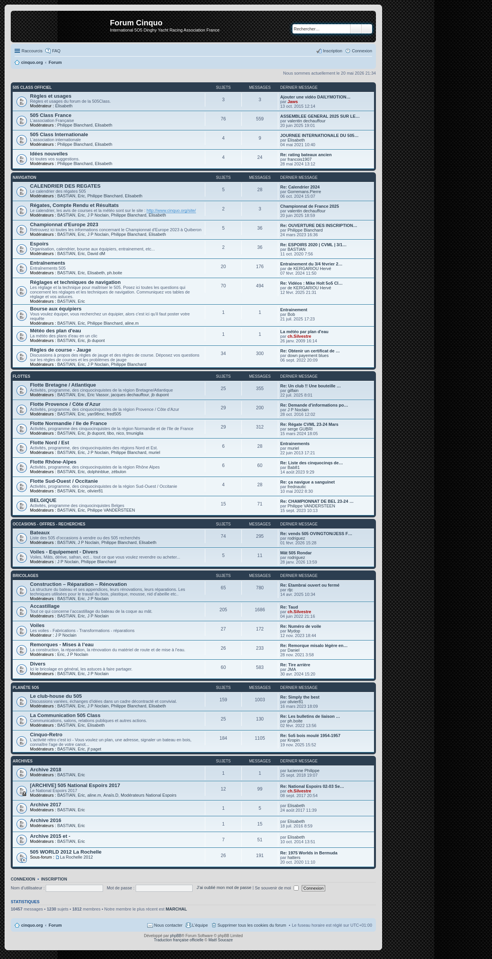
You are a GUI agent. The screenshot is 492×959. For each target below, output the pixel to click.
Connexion (23, 879)
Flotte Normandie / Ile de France (68, 423)
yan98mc (96, 414)
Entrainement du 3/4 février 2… (311, 264)
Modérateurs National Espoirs (148, 795)
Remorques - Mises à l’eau (62, 644)
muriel (154, 452)
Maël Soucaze (220, 940)
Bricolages (25, 576)
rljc (290, 589)
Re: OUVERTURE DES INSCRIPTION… (318, 225)
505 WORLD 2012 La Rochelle (65, 852)
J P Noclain (97, 215)
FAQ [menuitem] (56, 50)
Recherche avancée (367, 28)
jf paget (94, 749)
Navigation (24, 177)
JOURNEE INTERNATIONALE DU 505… (319, 135)
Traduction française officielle (178, 940)
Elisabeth (63, 105)
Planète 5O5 (26, 687)
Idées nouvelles (49, 154)
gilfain (293, 390)
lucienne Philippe (303, 770)
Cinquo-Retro (46, 734)
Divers (37, 664)
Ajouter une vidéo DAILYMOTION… (315, 97)
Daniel (293, 650)
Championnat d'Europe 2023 (64, 224)
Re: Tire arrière (295, 664)
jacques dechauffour (130, 394)
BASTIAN (66, 195)
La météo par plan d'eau (304, 331)
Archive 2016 (45, 820)
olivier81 (95, 491)
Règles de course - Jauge (60, 350)
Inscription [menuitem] (332, 50)
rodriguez (296, 538)
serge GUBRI (300, 429)
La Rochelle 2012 (76, 857)
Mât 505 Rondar (296, 552)
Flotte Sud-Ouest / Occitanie (64, 481)
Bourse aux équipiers (55, 309)
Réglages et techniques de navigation (75, 282)
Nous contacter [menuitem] (168, 925)
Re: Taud (289, 607)
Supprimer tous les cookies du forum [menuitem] (252, 925)
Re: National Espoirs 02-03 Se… (312, 786)
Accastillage (45, 606)
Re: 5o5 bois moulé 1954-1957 (310, 735)
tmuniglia (134, 433)
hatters (294, 857)
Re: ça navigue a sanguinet (307, 482)
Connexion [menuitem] (362, 50)
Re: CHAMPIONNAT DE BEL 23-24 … (317, 501)
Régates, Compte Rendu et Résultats (74, 205)
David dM (96, 253)
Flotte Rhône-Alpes (53, 462)
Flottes (21, 376)
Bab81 (294, 467)
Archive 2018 (45, 769)
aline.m (131, 323)
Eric (81, 195)
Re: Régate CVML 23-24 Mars (309, 424)
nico (120, 433)
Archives (23, 761)
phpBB (175, 936)
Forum (55, 925)
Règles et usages (50, 96)
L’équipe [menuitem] (200, 925)
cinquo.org (32, 925)
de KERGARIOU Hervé (309, 268)
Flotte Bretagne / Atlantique (63, 385)
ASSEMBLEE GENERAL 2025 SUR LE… (320, 116)
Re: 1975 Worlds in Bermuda (308, 853)
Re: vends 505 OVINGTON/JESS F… (316, 533)
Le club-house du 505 (56, 696)
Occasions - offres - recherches (49, 524)
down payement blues (308, 355)
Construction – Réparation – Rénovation (78, 584)
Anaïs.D (110, 795)
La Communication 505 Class (65, 715)
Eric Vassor (97, 394)
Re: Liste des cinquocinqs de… (311, 462)
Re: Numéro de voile (300, 626)
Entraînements (47, 263)
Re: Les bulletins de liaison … (310, 716)
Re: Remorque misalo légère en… (313, 645)
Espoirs (39, 244)
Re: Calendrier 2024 (300, 187)
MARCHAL (176, 909)
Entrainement (293, 309)
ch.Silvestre (299, 336)
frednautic (297, 486)
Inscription (54, 879)
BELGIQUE (43, 500)
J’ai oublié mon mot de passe (223, 888)
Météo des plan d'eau (55, 331)
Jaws (293, 101)
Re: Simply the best (299, 697)
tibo (110, 433)
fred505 (114, 414)
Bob (291, 314)
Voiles (37, 625)
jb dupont (96, 340)
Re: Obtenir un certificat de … (310, 351)
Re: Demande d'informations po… (314, 405)
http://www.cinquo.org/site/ (171, 210)
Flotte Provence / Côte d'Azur (65, 404)
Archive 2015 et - (50, 836)
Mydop (294, 631)
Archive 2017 (45, 804)
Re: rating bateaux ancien (306, 154)
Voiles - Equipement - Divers (64, 552)
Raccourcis (32, 50)
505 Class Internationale (59, 134)
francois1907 (300, 159)
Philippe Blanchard (75, 125)
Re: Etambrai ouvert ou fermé (309, 585)
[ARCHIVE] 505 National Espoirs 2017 (75, 785)
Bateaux (40, 532)
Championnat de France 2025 (309, 206)
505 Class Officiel (32, 87)
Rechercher (356, 28)
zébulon (118, 471)
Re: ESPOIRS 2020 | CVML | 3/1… (313, 244)
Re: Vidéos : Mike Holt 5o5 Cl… (311, 283)
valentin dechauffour (307, 120)
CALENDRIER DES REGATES (65, 186)
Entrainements (294, 443)
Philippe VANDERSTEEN (111, 510)
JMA (292, 669)
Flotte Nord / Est (49, 442)
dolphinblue (98, 471)
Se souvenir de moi (277, 888)
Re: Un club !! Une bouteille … (310, 386)
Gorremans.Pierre (304, 191)
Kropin (294, 740)
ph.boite (114, 272)
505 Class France (50, 115)
